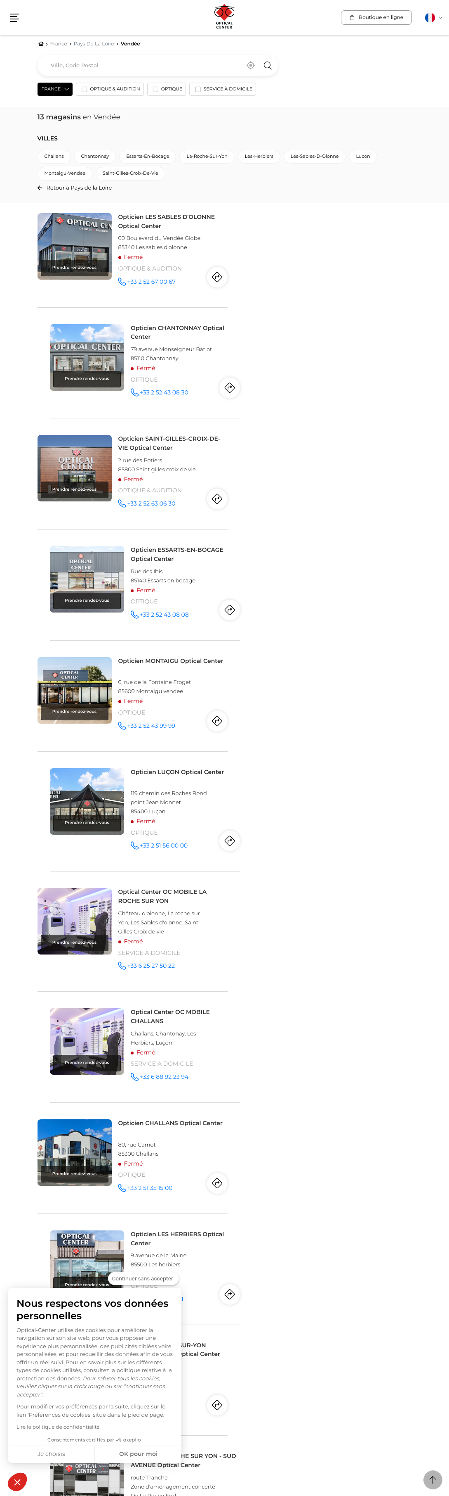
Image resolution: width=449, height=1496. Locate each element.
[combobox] (158, 65)
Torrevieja (283, 1264)
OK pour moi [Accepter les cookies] (138, 1454)
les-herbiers (259, 156)
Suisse (235, 1279)
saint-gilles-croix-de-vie (130, 173)
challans (54, 156)
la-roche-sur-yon (206, 156)
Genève (235, 1288)
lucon (363, 156)
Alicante (236, 1264)
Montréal (49, 1264)
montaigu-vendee (65, 173)
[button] (17, 1482)
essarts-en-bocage (147, 156)
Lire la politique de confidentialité (58, 1427)
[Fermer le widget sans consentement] (143, 1278)
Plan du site (214, 1384)
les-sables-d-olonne (315, 156)
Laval (98, 1264)
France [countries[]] (51, 89)
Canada (50, 1256)
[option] (109, 91)
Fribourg (260, 1288)
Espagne (239, 1256)
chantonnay (95, 156)
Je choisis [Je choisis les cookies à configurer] (51, 1454)
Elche (258, 1264)
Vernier (286, 1288)
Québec (76, 1264)
